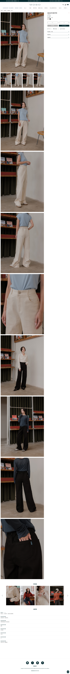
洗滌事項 (48, 37)
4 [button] (21, 72)
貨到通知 (52, 25)
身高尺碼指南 (62, 28)
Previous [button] (2, 595)
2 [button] (18, 72)
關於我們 (35, 666)
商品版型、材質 (50, 31)
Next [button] (68, 595)
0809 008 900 (36, 670)
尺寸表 (48, 28)
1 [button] (16, 72)
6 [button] (24, 72)
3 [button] (19, 72)
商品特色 (48, 34)
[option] (22, 42)
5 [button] (23, 72)
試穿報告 (55, 28)
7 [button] (26, 72)
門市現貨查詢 (64, 25)
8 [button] (28, 72)
